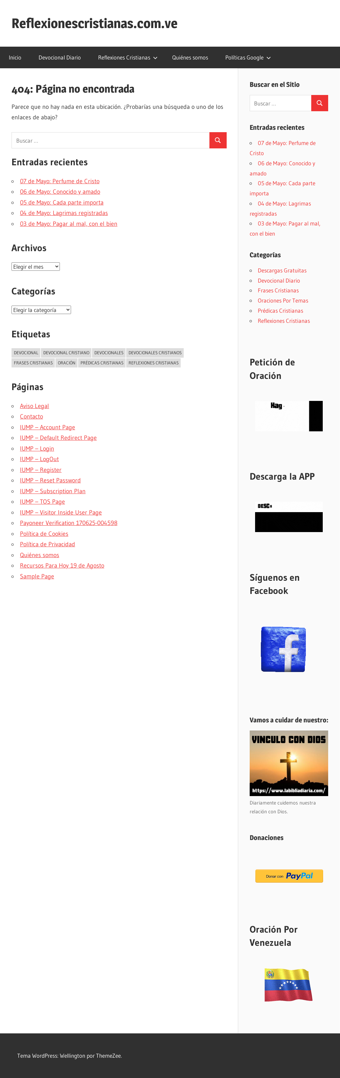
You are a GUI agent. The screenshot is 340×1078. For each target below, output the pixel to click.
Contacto (31, 416)
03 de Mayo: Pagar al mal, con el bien (68, 223)
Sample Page (37, 576)
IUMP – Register (41, 470)
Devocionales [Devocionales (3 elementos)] (108, 352)
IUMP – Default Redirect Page (58, 437)
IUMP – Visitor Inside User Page (61, 512)
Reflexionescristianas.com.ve (95, 23)
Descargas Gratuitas (282, 270)
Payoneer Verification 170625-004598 (68, 523)
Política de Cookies (44, 533)
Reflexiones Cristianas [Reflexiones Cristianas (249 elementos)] (154, 362)
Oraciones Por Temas (283, 300)
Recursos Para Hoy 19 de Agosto (62, 565)
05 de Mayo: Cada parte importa (62, 202)
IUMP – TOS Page (42, 501)
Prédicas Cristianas (280, 310)
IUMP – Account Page (47, 427)
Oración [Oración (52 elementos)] (66, 362)
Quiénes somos (190, 57)
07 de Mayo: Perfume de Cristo (59, 181)
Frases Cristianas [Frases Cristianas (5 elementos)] (33, 362)
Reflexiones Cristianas (128, 57)
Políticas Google (248, 57)
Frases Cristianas (278, 290)
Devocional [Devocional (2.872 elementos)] (26, 352)
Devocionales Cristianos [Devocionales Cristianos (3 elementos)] (155, 352)
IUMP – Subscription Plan (53, 491)
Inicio (15, 57)
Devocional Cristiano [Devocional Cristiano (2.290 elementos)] (66, 352)
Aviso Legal (34, 406)
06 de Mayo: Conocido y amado (60, 191)
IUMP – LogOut (39, 459)
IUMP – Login (37, 448)
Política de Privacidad (47, 544)
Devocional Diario (60, 57)
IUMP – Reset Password (50, 480)
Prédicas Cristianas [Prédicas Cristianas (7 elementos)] (102, 362)
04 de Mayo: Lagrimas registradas (64, 213)
